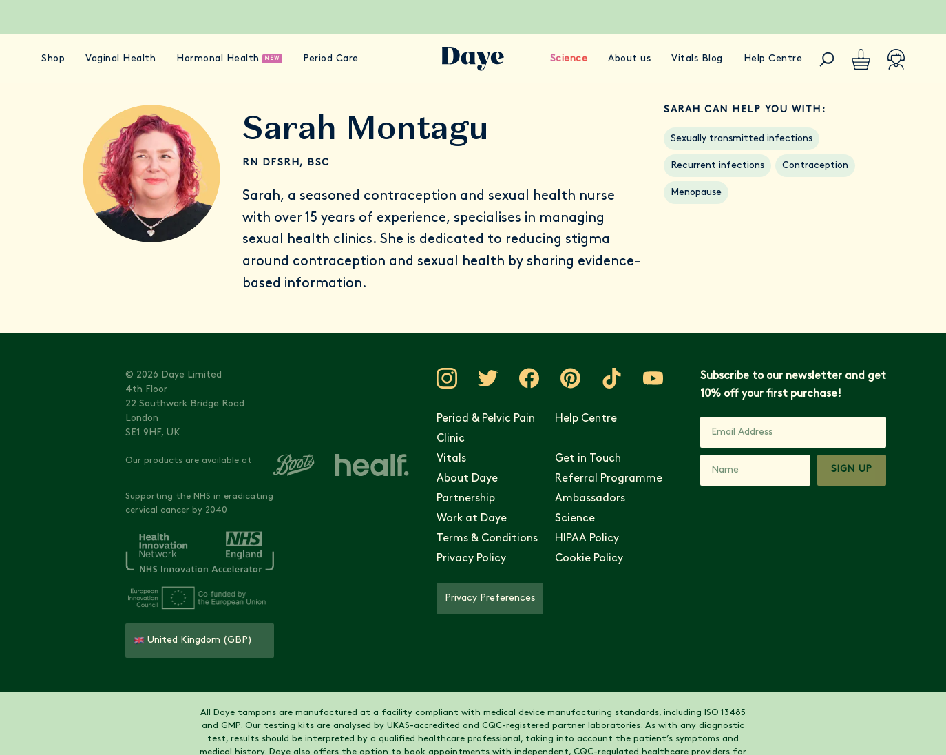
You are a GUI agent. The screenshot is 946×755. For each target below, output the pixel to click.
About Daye (467, 478)
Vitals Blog (697, 59)
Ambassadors (590, 498)
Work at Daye (472, 518)
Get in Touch (588, 458)
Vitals (451, 458)
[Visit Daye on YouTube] (653, 378)
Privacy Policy (471, 558)
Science (569, 59)
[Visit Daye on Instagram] (447, 378)
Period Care (331, 59)
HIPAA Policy (587, 538)
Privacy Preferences (490, 598)
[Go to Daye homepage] (473, 59)
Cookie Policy (589, 558)
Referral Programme (608, 478)
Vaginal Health (120, 59)
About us (629, 59)
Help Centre (773, 59)
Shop (53, 59)
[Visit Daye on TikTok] (612, 378)
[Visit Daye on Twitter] (488, 378)
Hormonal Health (218, 59)
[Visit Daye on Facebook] (529, 378)
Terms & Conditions (487, 538)
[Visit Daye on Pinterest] (570, 378)
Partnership (466, 498)
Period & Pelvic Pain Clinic (486, 428)
